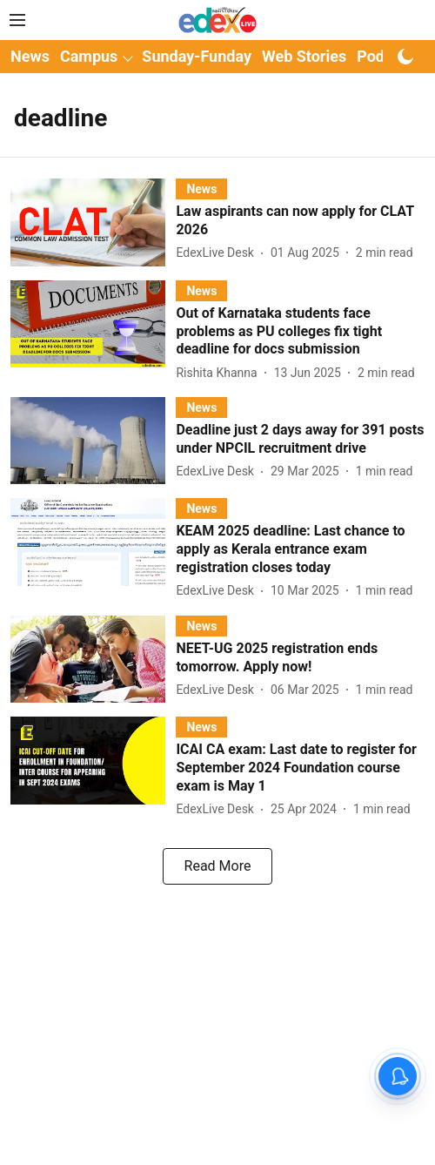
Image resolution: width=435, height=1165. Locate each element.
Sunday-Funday (196, 56)
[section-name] (201, 188)
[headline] (300, 221)
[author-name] (218, 253)
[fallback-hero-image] (93, 222)
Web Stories (304, 56)
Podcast (385, 56)
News (30, 56)
